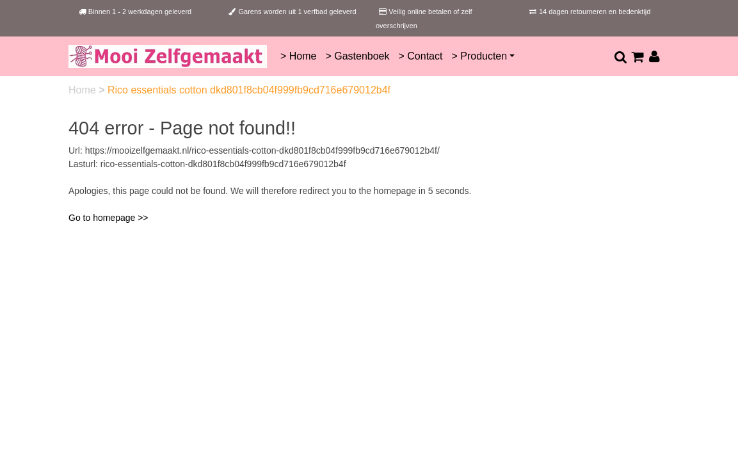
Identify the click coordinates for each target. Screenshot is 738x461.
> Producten (479, 56)
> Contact (421, 56)
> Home (298, 56)
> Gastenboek (357, 56)
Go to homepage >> (108, 218)
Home (83, 90)
